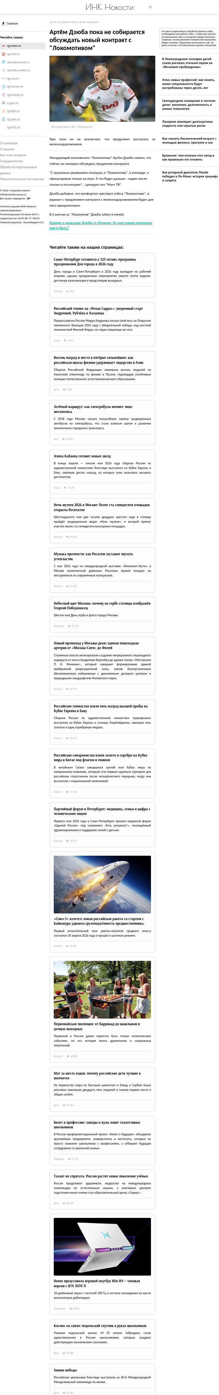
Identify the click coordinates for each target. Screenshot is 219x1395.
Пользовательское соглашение (22, 179)
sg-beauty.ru (15, 95)
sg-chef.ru (13, 54)
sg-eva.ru (13, 79)
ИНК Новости (110, 7)
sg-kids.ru (13, 111)
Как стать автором (13, 155)
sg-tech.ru (13, 127)
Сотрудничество (11, 161)
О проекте (7, 149)
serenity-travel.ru (18, 62)
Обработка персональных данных (18, 170)
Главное (10, 23)
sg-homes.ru (15, 87)
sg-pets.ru (13, 119)
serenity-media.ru (18, 70)
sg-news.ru (14, 46)
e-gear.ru (13, 103)
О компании (9, 143)
